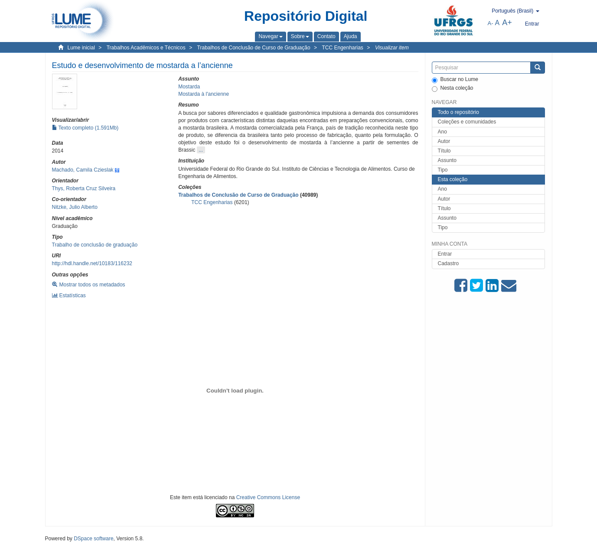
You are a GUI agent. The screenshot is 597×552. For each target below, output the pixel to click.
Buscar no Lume (455, 79)
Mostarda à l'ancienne (203, 94)
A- (490, 23)
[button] (270, 36)
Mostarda (189, 87)
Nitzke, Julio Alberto (75, 207)
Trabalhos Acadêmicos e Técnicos (146, 48)
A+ (507, 22)
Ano (442, 132)
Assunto (447, 160)
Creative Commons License (268, 497)
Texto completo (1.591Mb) (85, 128)
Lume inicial (81, 48)
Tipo (443, 170)
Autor (444, 141)
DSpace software (93, 539)
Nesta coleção (452, 88)
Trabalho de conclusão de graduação (95, 245)
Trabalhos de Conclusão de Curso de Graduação (253, 48)
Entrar (445, 254)
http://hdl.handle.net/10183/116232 (92, 263)
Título (444, 151)
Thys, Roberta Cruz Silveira (84, 188)
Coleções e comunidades (467, 122)
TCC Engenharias (342, 48)
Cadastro (448, 263)
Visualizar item (392, 48)
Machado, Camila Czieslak (83, 170)
